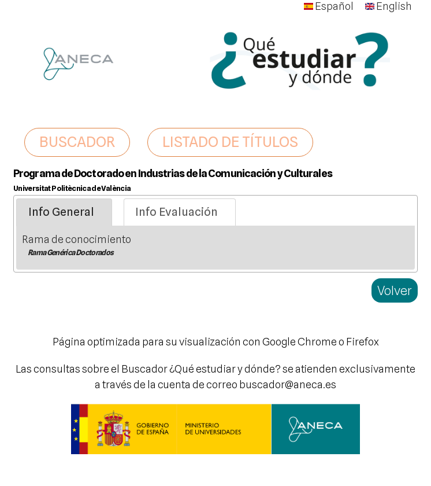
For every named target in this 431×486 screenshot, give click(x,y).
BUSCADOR (77, 141)
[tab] (64, 212)
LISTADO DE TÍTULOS (230, 141)
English (388, 6)
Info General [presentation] (61, 212)
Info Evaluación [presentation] (176, 212)
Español (329, 6)
